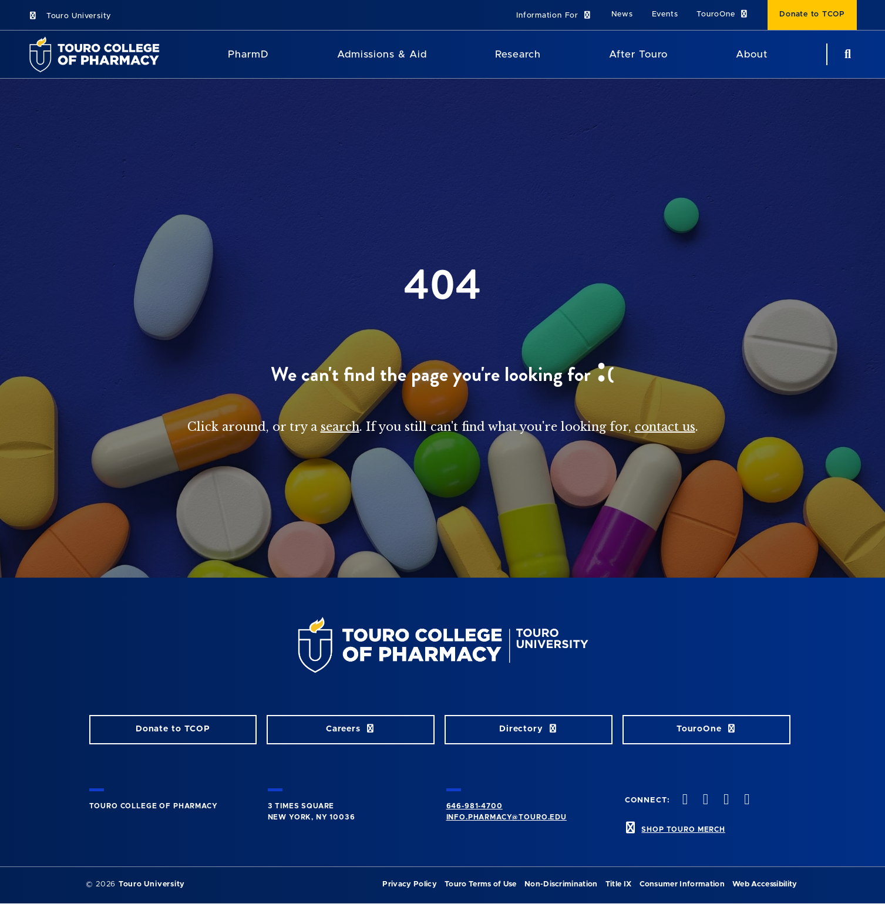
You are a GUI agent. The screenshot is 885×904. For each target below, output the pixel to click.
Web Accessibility (764, 884)
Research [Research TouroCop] (518, 54)
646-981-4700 (474, 805)
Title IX (618, 884)
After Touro (638, 54)
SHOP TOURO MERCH (683, 829)
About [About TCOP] (752, 54)
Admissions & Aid (382, 54)
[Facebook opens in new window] (683, 800)
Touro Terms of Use (481, 884)
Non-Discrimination (561, 884)
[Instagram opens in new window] (725, 800)
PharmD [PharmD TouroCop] (248, 54)
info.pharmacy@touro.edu (506, 817)
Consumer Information (682, 884)
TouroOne (722, 14)
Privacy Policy (409, 884)
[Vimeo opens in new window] (745, 800)
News (622, 14)
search (340, 427)
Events (665, 14)
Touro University (69, 16)
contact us (665, 427)
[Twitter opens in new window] (704, 800)
